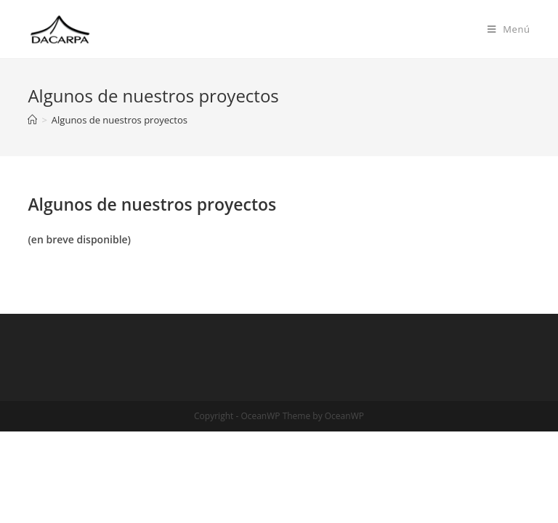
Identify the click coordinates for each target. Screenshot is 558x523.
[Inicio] (32, 119)
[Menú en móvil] (509, 29)
